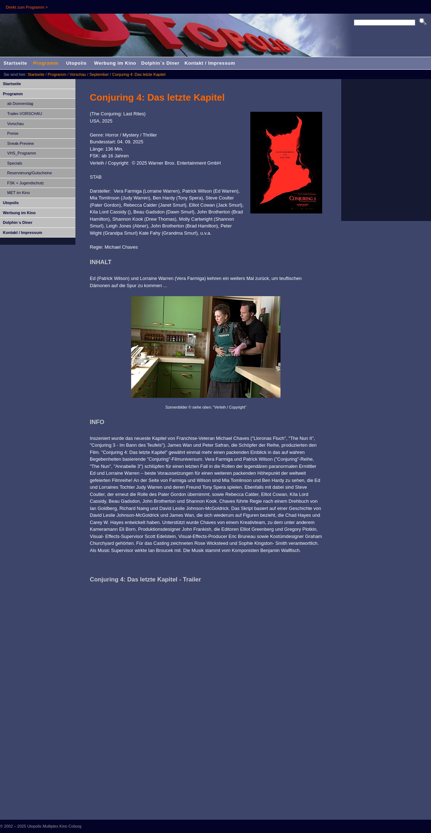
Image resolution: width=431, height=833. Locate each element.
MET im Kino (18, 192)
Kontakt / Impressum (210, 63)
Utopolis (76, 63)
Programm (45, 63)
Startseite (15, 63)
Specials (14, 163)
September (99, 74)
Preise (12, 133)
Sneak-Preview (20, 143)
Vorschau (78, 74)
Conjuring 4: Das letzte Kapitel (139, 74)
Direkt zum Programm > (27, 7)
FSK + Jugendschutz (25, 183)
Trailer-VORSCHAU (24, 113)
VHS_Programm (21, 153)
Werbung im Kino (115, 63)
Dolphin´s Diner (160, 63)
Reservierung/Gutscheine (29, 173)
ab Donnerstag (20, 103)
